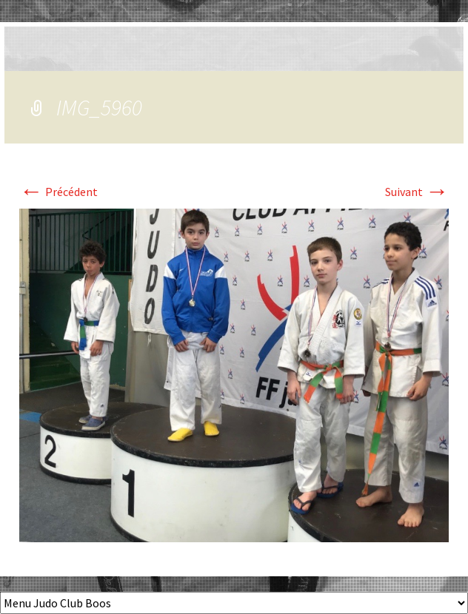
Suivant (417, 191)
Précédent (58, 191)
